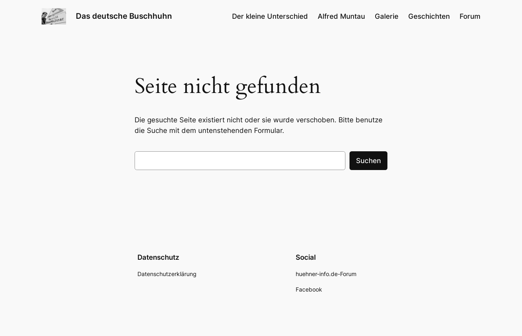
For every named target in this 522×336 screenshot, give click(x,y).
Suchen (368, 161)
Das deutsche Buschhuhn (124, 16)
